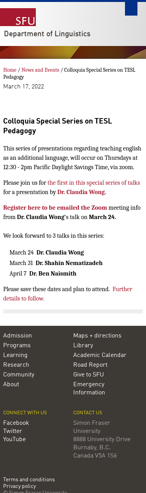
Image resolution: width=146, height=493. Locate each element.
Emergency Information (89, 389)
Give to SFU (88, 375)
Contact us (87, 412)
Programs (17, 346)
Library (83, 346)
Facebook (16, 423)
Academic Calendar (100, 355)
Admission (17, 336)
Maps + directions (97, 336)
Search (131, 9)
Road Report (90, 365)
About (11, 385)
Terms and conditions (29, 479)
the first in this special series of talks (93, 182)
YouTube (14, 439)
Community (18, 375)
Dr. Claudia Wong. (81, 192)
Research (16, 365)
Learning (15, 355)
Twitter (12, 431)
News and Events (40, 70)
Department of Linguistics (47, 34)
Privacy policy (19, 486)
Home (9, 70)
